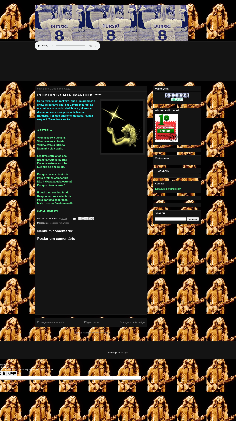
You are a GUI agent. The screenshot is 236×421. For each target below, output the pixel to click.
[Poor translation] (12, 373)
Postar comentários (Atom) (95, 332)
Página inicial (91, 322)
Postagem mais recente (50, 322)
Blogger (124, 352)
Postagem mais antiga (132, 322)
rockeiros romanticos (59, 223)
